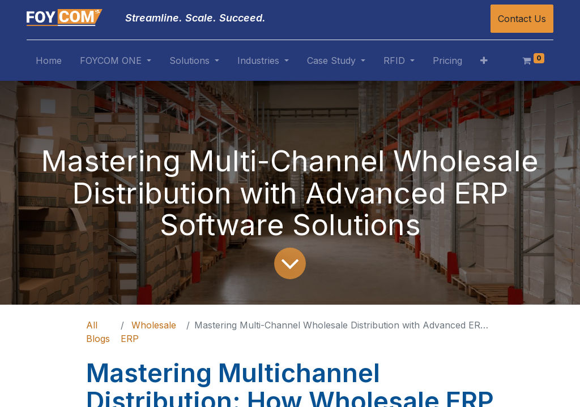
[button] (484, 63)
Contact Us (522, 18)
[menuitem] (49, 63)
